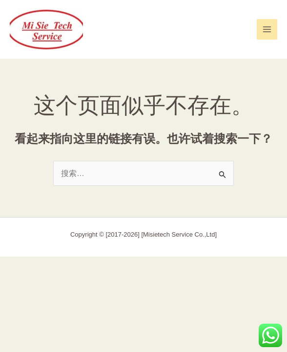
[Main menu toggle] (267, 29)
